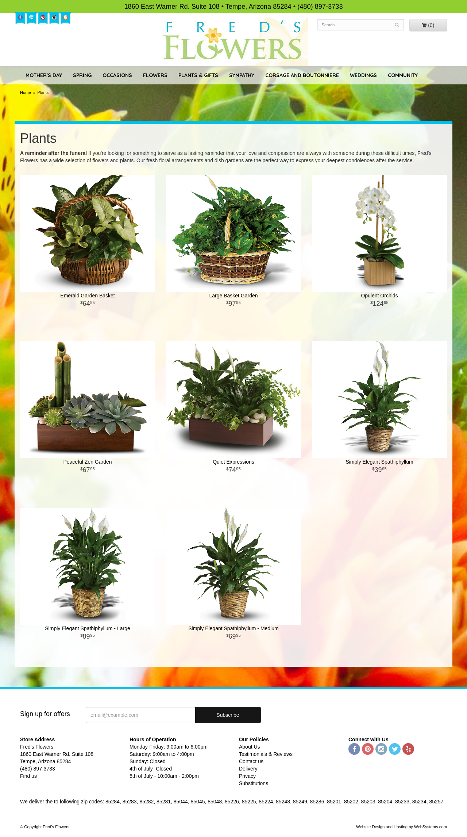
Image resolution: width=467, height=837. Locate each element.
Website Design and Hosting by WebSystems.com (401, 827)
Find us (28, 776)
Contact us (251, 761)
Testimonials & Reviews (266, 754)
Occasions (117, 75)
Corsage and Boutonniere (302, 75)
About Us (249, 747)
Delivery (248, 769)
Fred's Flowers (233, 40)
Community (403, 75)
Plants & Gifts (198, 75)
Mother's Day (44, 75)
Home (25, 92)
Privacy (247, 776)
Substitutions (253, 783)
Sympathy (241, 75)
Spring (82, 75)
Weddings (363, 75)
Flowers (155, 75)
